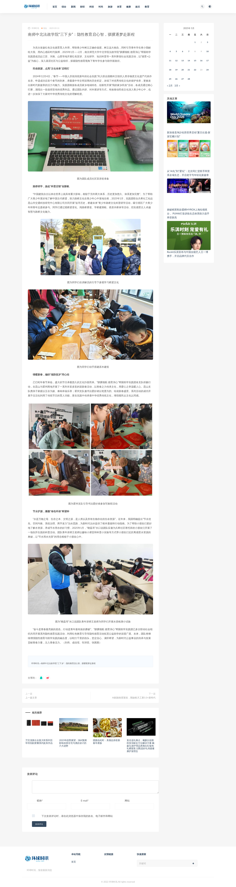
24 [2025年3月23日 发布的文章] (207, 69)
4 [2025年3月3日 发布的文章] (170, 51)
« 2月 (170, 85)
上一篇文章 (31, 697)
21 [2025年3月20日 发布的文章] (189, 69)
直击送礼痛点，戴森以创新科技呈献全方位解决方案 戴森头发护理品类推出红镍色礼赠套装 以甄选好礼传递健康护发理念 (140, 746)
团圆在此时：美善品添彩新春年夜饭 (106, 741)
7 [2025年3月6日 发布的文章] (188, 51)
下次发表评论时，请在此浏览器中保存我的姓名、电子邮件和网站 (77, 815)
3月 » (177, 85)
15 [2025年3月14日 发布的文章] (195, 60)
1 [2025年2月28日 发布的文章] (195, 42)
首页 (73, 861)
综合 (44, 28)
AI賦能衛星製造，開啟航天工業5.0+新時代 (134, 697)
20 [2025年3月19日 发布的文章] (182, 69)
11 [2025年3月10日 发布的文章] (170, 60)
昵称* (40, 800)
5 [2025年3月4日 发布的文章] (176, 51)
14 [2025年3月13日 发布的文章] (189, 60)
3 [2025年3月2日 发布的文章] (207, 42)
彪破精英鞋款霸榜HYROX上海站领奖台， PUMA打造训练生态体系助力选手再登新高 (188, 213)
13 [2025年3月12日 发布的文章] (182, 60)
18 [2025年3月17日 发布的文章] (170, 69)
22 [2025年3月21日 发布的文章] (195, 69)
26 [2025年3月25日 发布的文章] (176, 79)
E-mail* (85, 800)
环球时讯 (33, 28)
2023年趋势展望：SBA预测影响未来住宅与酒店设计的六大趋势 (73, 743)
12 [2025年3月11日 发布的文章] (176, 60)
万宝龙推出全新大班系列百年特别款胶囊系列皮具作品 (39, 741)
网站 (127, 800)
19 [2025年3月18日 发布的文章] (176, 69)
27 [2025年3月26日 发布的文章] (182, 79)
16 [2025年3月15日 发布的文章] (201, 60)
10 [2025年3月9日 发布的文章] (207, 51)
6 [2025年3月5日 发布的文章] (182, 51)
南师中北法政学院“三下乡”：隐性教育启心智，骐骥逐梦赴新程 (68, 663)
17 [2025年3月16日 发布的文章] (207, 60)
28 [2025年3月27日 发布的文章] (189, 79)
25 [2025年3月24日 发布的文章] (170, 79)
